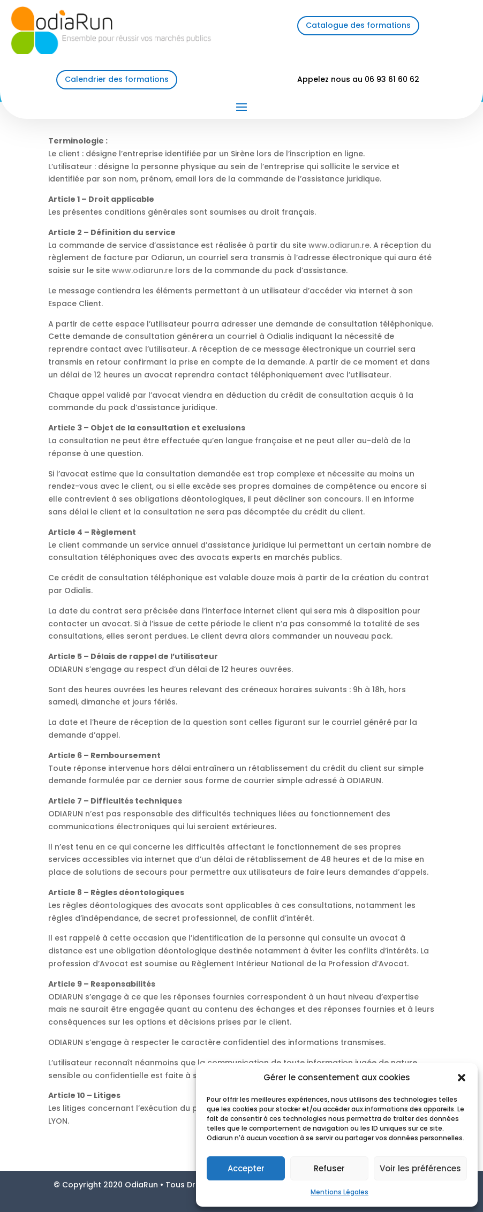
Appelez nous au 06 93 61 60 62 (358, 79)
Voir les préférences (420, 1168)
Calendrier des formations (117, 79)
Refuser (329, 1168)
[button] (461, 1077)
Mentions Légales (339, 1191)
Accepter (246, 1168)
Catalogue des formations (358, 25)
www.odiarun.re (338, 245)
